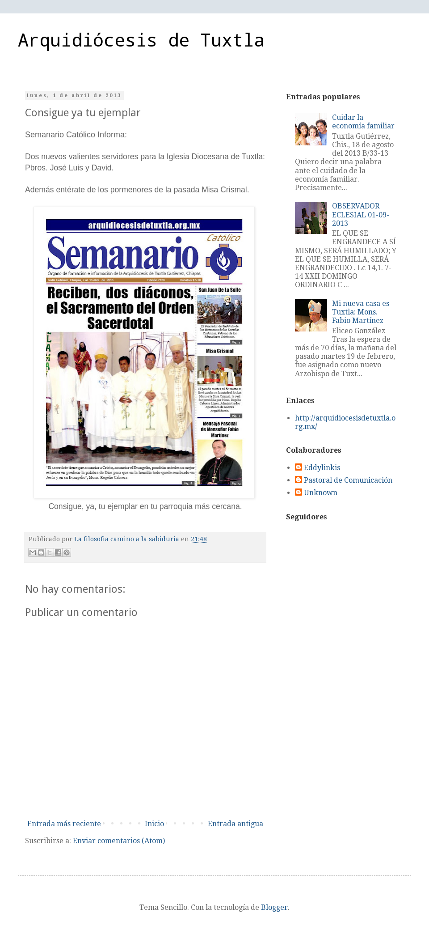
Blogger (274, 907)
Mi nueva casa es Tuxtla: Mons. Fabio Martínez (360, 312)
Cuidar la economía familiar (363, 121)
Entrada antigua (235, 824)
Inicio (154, 824)
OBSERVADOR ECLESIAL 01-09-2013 (360, 214)
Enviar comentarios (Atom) (119, 841)
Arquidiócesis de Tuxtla (141, 39)
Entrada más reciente (64, 824)
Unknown (320, 492)
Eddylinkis (322, 467)
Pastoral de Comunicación (348, 480)
